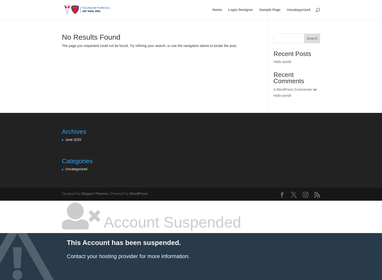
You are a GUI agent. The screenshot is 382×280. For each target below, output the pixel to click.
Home (217, 10)
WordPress (139, 194)
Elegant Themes (95, 194)
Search (312, 38)
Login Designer (240, 10)
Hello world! (282, 62)
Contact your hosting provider (102, 256)
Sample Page (269, 10)
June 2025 (73, 140)
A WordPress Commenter (293, 89)
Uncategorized (298, 10)
